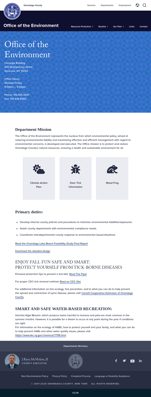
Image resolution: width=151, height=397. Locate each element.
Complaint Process (81, 376)
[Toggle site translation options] (137, 5)
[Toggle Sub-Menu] (82, 26)
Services (91, 5)
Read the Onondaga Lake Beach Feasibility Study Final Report (51, 243)
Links (131, 26)
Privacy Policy (59, 376)
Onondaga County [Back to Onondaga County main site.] (33, 5)
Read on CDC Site (70, 281)
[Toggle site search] (144, 5)
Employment (125, 5)
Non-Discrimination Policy (34, 376)
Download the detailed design (32, 251)
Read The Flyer (78, 274)
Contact (143, 26)
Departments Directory (76, 346)
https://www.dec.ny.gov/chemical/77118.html (40, 335)
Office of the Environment (31, 25)
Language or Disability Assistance (112, 376)
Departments (107, 5)
